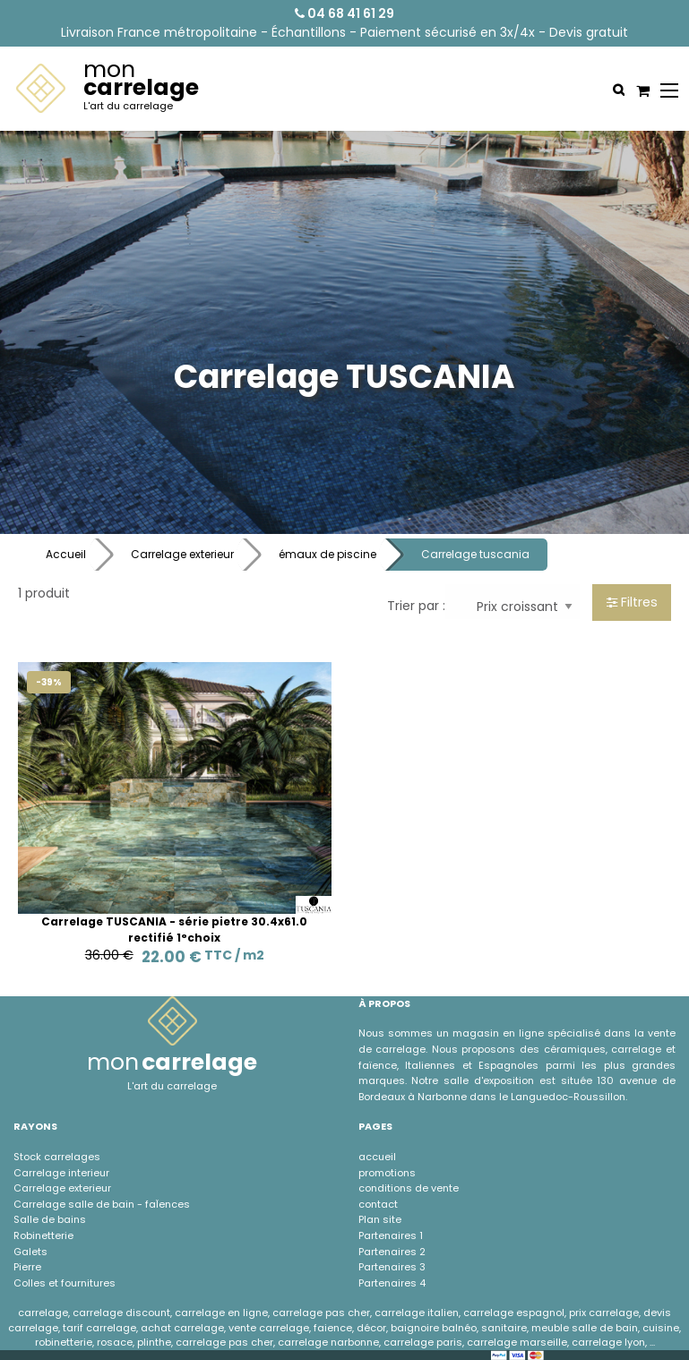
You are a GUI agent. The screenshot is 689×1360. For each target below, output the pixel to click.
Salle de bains (49, 1219)
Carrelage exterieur (182, 554)
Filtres (632, 602)
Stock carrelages (56, 1156)
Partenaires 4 (392, 1283)
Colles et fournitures (64, 1283)
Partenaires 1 (390, 1235)
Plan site (379, 1219)
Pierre (27, 1267)
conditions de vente (408, 1188)
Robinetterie (43, 1235)
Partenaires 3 (392, 1267)
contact (378, 1204)
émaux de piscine (327, 554)
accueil (377, 1156)
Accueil (66, 554)
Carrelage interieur (61, 1173)
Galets (30, 1251)
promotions (387, 1173)
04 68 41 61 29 (344, 13)
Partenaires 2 (392, 1251)
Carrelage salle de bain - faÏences (101, 1204)
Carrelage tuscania (475, 554)
